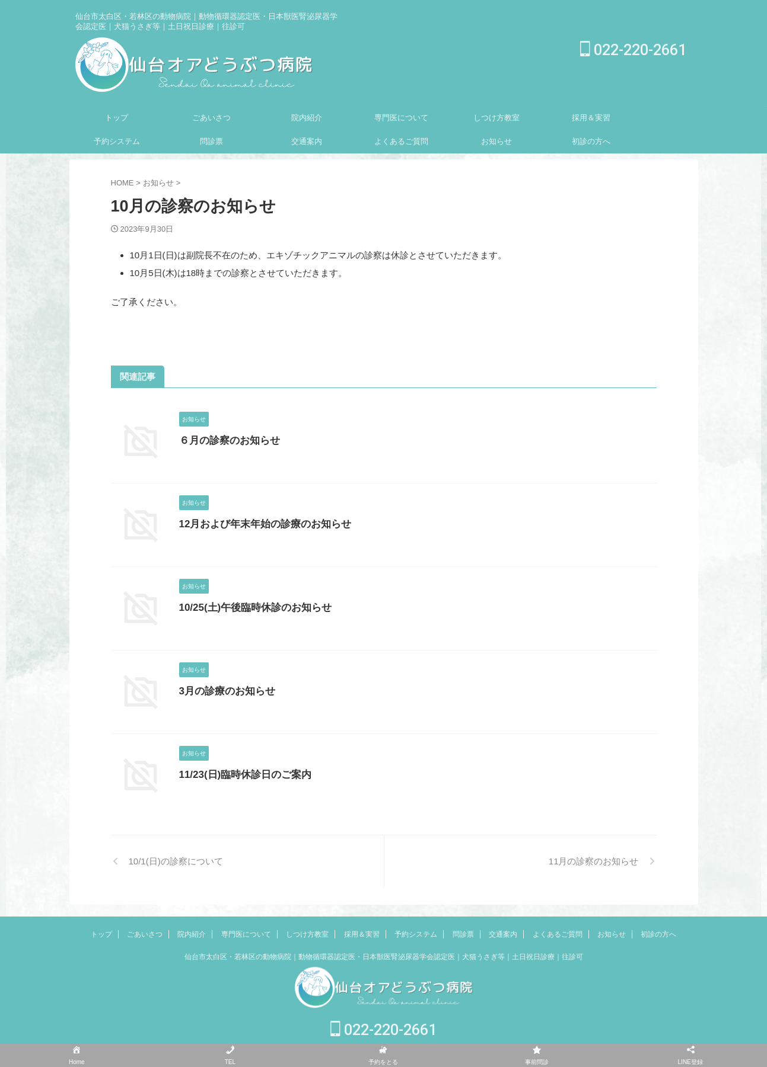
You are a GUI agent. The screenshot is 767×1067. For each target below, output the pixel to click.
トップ (116, 117)
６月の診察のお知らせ (226, 440)
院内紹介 (306, 117)
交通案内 (306, 141)
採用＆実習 (591, 117)
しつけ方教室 (496, 117)
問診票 (211, 141)
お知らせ (496, 141)
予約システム (117, 141)
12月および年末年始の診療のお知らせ (260, 524)
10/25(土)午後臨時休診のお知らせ (251, 608)
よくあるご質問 (401, 141)
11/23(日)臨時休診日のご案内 (241, 775)
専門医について (401, 117)
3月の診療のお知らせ (224, 691)
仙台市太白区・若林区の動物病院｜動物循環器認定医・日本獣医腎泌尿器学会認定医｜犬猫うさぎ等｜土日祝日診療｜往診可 (383, 957)
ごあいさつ (211, 117)
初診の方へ (591, 141)
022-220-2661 (633, 50)
